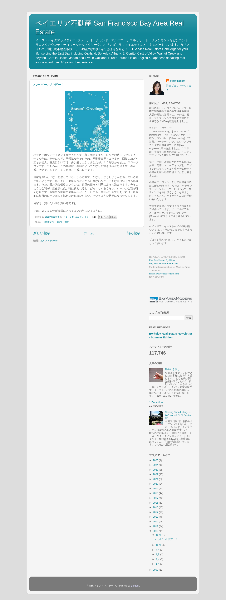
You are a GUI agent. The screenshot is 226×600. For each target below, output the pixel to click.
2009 (156, 570)
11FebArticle (156, 402)
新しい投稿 (42, 233)
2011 (156, 526)
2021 (156, 479)
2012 (156, 521)
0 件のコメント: (79, 216)
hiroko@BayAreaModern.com (164, 273)
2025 (156, 460)
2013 (156, 516)
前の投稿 (133, 233)
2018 (156, 493)
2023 (156, 469)
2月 (158, 559)
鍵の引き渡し (172, 369)
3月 (158, 554)
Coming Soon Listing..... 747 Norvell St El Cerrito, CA (178, 415)
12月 (159, 535)
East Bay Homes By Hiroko (162, 260)
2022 (156, 474)
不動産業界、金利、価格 (55, 222)
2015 (156, 507)
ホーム (88, 233)
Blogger (135, 585)
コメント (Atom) (48, 240)
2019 (156, 488)
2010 (156, 531)
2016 (156, 502)
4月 (158, 550)
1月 (158, 564)
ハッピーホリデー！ (49, 85)
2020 (156, 483)
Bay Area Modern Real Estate (163, 263)
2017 (156, 498)
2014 (156, 512)
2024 (156, 465)
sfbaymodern (177, 81)
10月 (159, 545)
